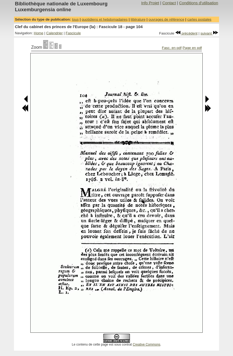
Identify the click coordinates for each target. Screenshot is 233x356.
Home (38, 33)
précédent (186, 33)
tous (75, 19)
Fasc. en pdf (171, 48)
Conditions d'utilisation (198, 3)
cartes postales (199, 19)
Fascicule (73, 33)
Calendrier (54, 33)
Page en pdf (192, 48)
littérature (138, 19)
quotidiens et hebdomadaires (105, 19)
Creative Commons (146, 344)
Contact (169, 3)
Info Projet (150, 3)
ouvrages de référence (166, 19)
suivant (209, 33)
